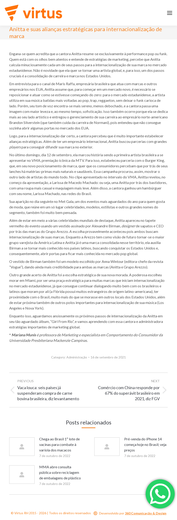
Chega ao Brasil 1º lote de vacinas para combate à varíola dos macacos (59, 444)
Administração (76, 357)
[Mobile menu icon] (169, 13)
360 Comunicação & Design (145, 513)
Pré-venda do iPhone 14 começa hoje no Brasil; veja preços (145, 444)
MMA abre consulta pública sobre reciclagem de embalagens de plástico (60, 472)
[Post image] (22, 446)
